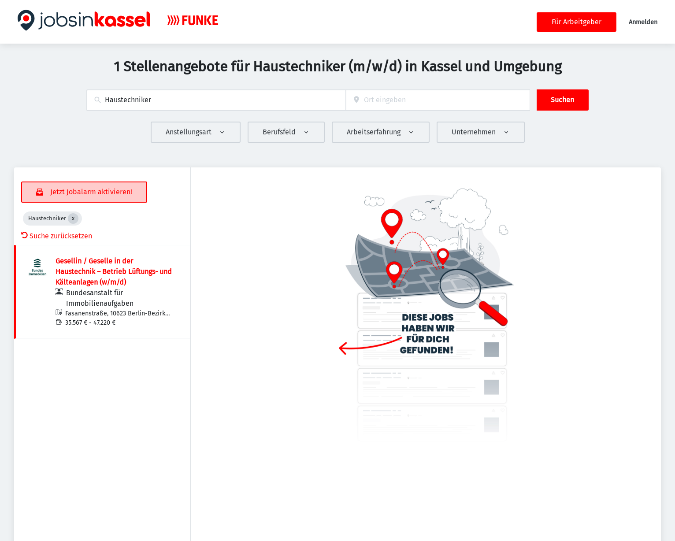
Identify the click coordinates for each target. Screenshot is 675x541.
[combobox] (216, 100)
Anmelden (643, 22)
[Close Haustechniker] (73, 218)
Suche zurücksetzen (56, 236)
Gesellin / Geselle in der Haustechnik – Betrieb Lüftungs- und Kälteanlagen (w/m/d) (114, 271)
